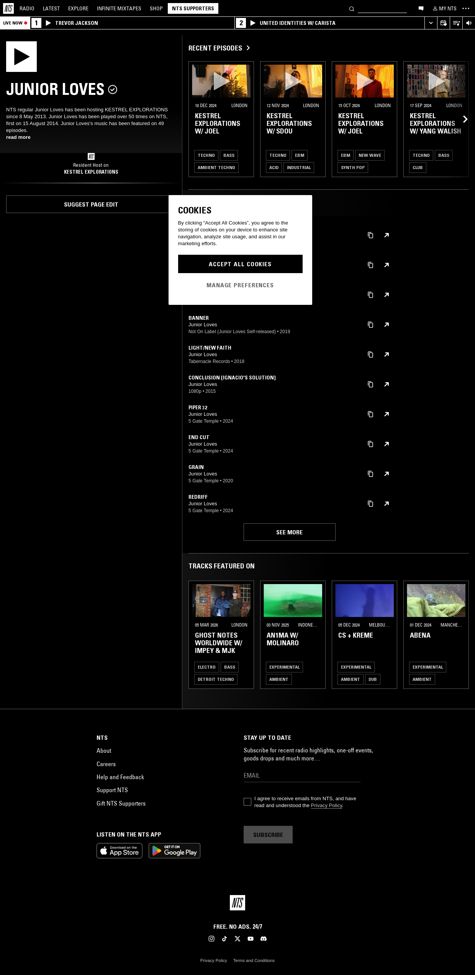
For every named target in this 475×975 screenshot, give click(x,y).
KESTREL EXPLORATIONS (91, 172)
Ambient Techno (216, 167)
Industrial (299, 167)
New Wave (370, 155)
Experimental (284, 667)
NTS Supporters (193, 8)
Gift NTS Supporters (121, 803)
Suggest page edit (91, 204)
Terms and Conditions (254, 960)
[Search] (352, 8)
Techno (206, 155)
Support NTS (112, 790)
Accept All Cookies (240, 264)
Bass (228, 155)
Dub (373, 679)
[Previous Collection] (460, 119)
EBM (299, 155)
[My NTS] (444, 8)
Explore (78, 8)
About (104, 750)
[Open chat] (421, 8)
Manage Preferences (240, 285)
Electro (207, 667)
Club (418, 167)
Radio (27, 8)
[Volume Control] (468, 23)
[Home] (8, 8)
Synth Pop (353, 167)
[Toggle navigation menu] (466, 8)
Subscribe (268, 834)
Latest (51, 8)
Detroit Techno (216, 679)
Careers (106, 764)
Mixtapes (119, 8)
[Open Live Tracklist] (456, 23)
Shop (156, 8)
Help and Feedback (120, 777)
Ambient (278, 679)
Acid (273, 167)
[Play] (21, 56)
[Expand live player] (430, 23)
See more (289, 532)
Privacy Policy (326, 805)
